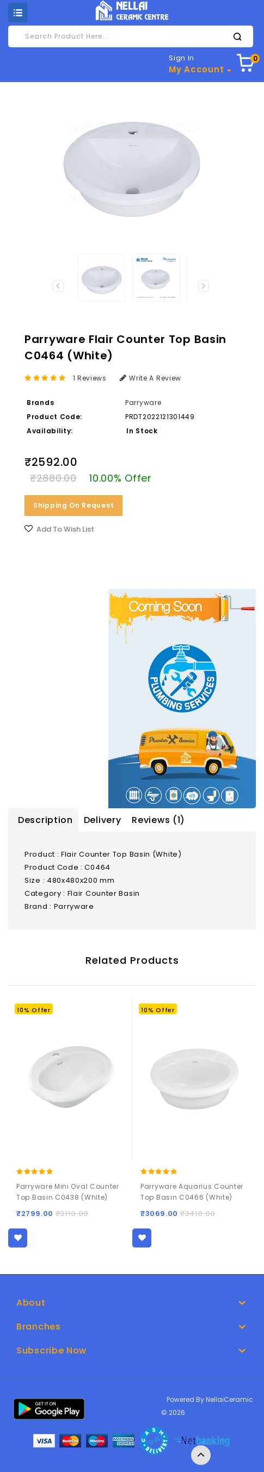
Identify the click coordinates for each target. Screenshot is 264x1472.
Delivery (102, 820)
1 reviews (90, 378)
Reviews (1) (158, 820)
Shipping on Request (73, 505)
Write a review (151, 378)
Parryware (143, 402)
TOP (201, 1455)
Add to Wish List (65, 529)
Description (45, 820)
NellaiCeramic (229, 1399)
